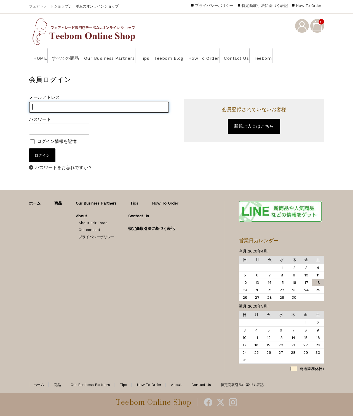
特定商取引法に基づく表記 (265, 5)
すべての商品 (72, 55)
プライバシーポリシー (214, 5)
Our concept (89, 230)
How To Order (235, 55)
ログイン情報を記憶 (53, 141)
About (81, 216)
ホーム (35, 203)
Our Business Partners (123, 55)
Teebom (307, 55)
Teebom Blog (194, 55)
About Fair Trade (93, 223)
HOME (41, 55)
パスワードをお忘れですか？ (63, 167)
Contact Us (274, 55)
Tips (164, 55)
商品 (58, 203)
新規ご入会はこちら (254, 126)
